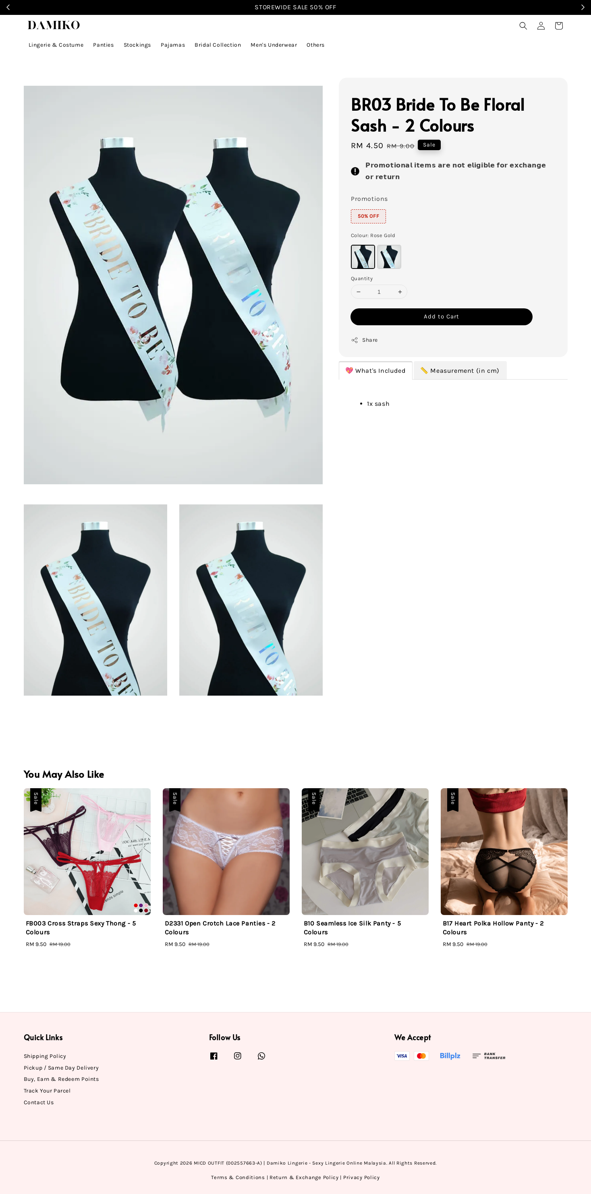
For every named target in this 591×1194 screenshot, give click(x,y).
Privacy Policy (361, 1177)
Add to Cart (441, 316)
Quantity (362, 278)
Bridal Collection (218, 44)
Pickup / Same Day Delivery (61, 1067)
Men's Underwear (274, 44)
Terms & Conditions (238, 1177)
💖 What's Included (375, 370)
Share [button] (364, 340)
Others (316, 44)
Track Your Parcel (47, 1090)
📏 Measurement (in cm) (460, 370)
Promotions (369, 198)
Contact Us (39, 1102)
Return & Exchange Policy (304, 1177)
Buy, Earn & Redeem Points (61, 1079)
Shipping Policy (45, 1056)
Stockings (137, 44)
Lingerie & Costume (56, 44)
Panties (103, 44)
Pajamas (173, 44)
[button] (523, 26)
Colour (373, 235)
